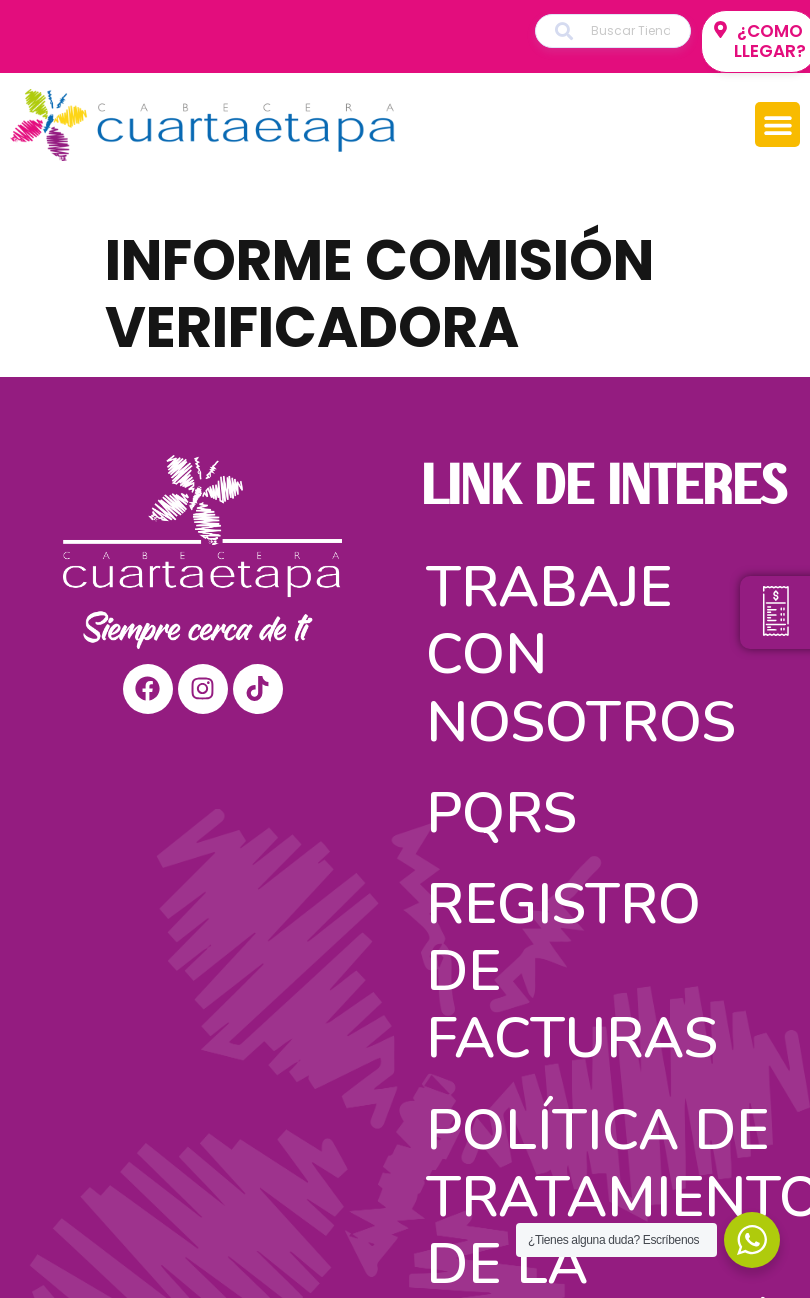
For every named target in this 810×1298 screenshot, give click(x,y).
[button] (777, 124)
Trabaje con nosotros (581, 654)
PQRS (501, 813)
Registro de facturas (572, 971)
